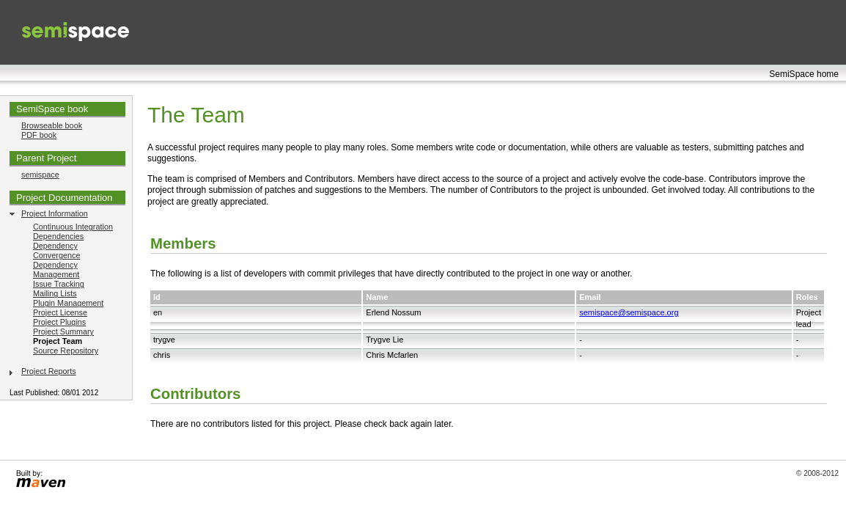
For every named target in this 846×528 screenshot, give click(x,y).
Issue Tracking (58, 283)
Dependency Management (56, 269)
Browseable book (51, 125)
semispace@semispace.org (628, 312)
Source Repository (65, 350)
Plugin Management (68, 302)
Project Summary (63, 331)
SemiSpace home (804, 74)
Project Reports (48, 371)
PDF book (38, 135)
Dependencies (58, 236)
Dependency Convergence (56, 250)
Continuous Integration (73, 226)
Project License (60, 312)
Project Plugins (59, 322)
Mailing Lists (55, 293)
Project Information (54, 213)
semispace (40, 174)
